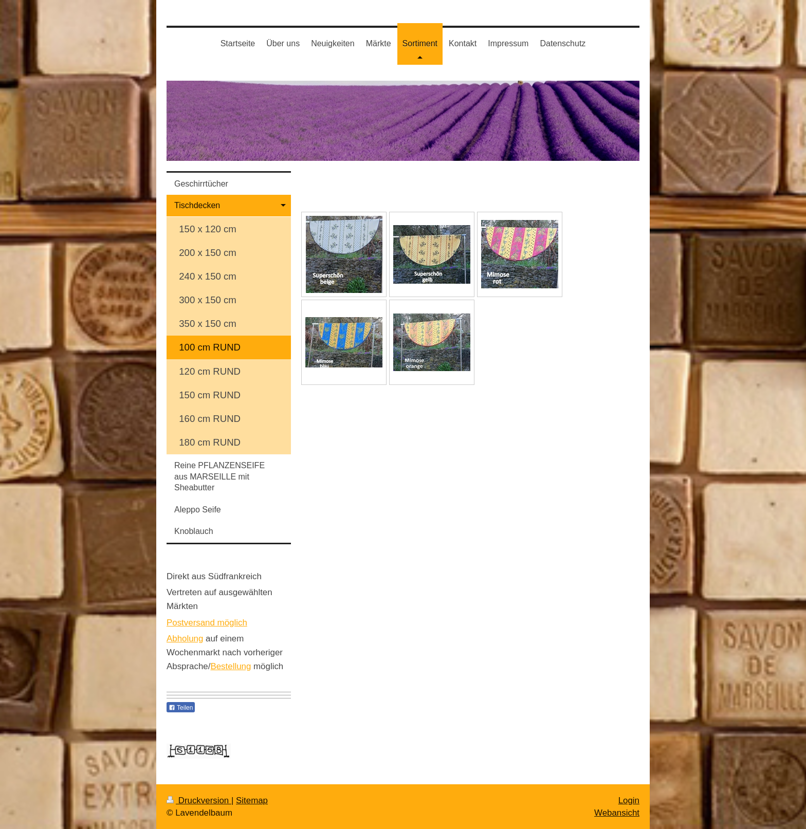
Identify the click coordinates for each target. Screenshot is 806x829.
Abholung (185, 638)
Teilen (181, 707)
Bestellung (230, 666)
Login (628, 800)
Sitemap (252, 800)
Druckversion (199, 800)
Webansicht (616, 813)
